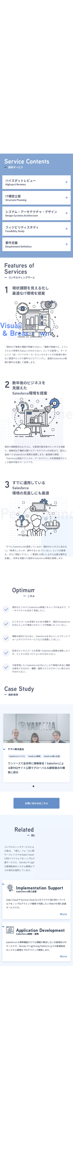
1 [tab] (33, 792)
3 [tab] (39, 792)
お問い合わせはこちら (36, 809)
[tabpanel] (36, 754)
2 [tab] (36, 792)
